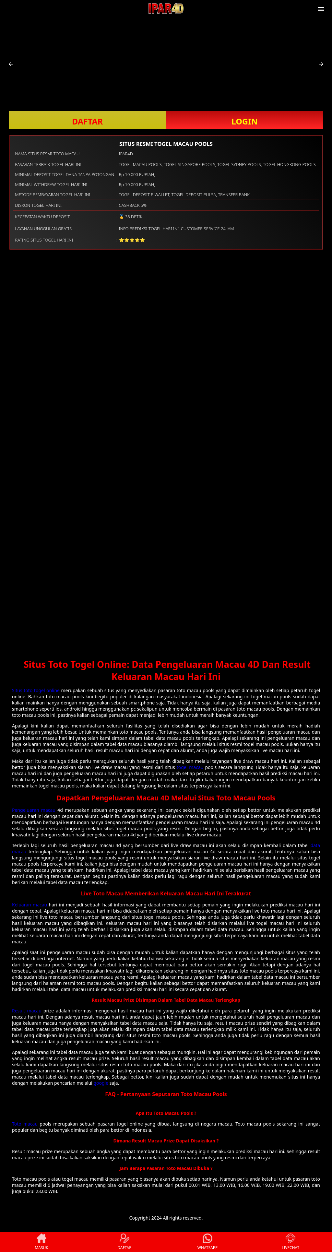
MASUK (41, 1242)
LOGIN (244, 121)
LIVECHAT (290, 1242)
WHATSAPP (207, 1242)
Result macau (27, 1011)
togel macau (190, 767)
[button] (10, 64)
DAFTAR (87, 121)
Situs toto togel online (36, 690)
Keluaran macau (29, 905)
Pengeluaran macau (33, 810)
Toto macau (25, 1124)
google (100, 1083)
